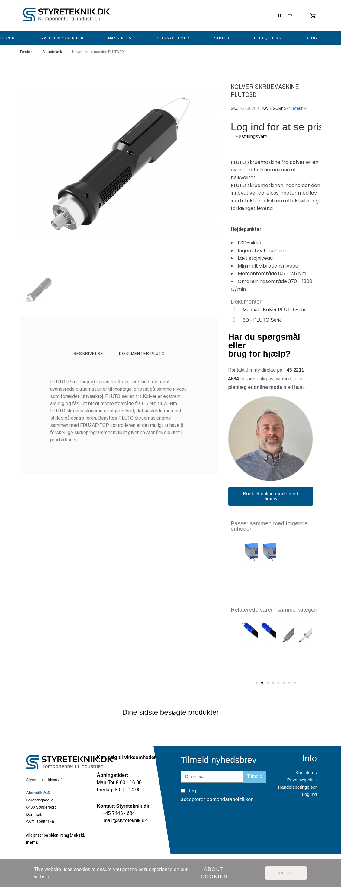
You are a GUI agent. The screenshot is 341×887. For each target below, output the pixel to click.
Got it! (286, 873)
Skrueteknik (295, 108)
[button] (25, 166)
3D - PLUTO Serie (262, 320)
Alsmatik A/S (38, 792)
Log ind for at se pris (277, 126)
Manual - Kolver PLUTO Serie (275, 309)
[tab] (88, 354)
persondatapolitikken (230, 799)
